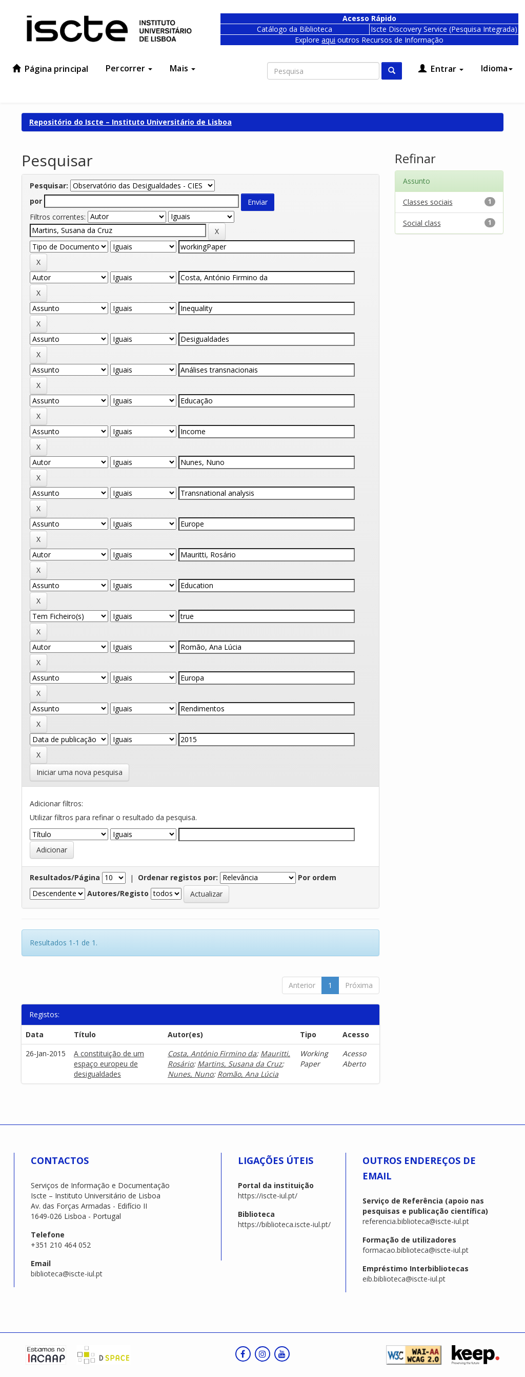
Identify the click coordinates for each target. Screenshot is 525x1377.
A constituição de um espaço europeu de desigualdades (109, 1064)
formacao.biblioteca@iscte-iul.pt (415, 1250)
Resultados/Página (65, 877)
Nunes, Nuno (190, 1074)
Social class (422, 223)
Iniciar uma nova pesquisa (79, 772)
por (36, 201)
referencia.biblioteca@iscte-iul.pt (415, 1221)
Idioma (497, 68)
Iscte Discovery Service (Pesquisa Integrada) (444, 29)
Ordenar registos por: (178, 877)
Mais (182, 68)
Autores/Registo (118, 893)
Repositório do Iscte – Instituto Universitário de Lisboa (130, 122)
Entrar (440, 68)
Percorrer (129, 68)
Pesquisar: (49, 185)
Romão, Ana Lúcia (247, 1074)
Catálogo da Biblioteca (294, 29)
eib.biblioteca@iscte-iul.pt (404, 1279)
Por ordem (317, 877)
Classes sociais (428, 202)
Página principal (50, 68)
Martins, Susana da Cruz (239, 1064)
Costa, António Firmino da (212, 1053)
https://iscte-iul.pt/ (267, 1195)
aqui (328, 40)
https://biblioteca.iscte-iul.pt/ (284, 1224)
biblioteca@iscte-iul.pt (67, 1273)
